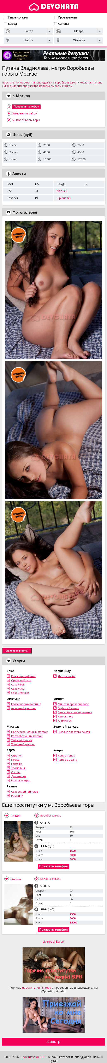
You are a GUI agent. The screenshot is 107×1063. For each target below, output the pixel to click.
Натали (15, 816)
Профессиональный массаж (29, 732)
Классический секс (23, 676)
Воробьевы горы (50, 815)
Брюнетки (64, 198)
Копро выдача (67, 759)
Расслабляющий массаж (27, 736)
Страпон (17, 755)
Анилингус (64, 720)
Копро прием (66, 755)
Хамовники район (24, 113)
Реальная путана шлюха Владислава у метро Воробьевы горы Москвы (52, 84)
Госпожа (16, 764)
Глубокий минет (68, 708)
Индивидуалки (16, 17)
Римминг (17, 796)
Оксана (15, 879)
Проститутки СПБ (32, 1057)
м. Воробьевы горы (26, 120)
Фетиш (15, 772)
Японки (62, 191)
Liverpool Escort (53, 941)
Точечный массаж (23, 744)
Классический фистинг (26, 704)
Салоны (61, 24)
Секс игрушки (20, 693)
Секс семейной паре (24, 791)
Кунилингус (65, 716)
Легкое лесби (67, 676)
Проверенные (65, 17)
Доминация (18, 776)
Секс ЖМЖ (18, 684)
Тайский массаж (21, 740)
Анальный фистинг (23, 708)
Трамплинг (18, 768)
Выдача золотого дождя (74, 732)
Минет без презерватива (75, 712)
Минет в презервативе (73, 704)
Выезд (10, 24)
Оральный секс (21, 680)
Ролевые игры (20, 780)
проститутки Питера (36, 987)
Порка (15, 759)
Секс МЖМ (18, 688)
